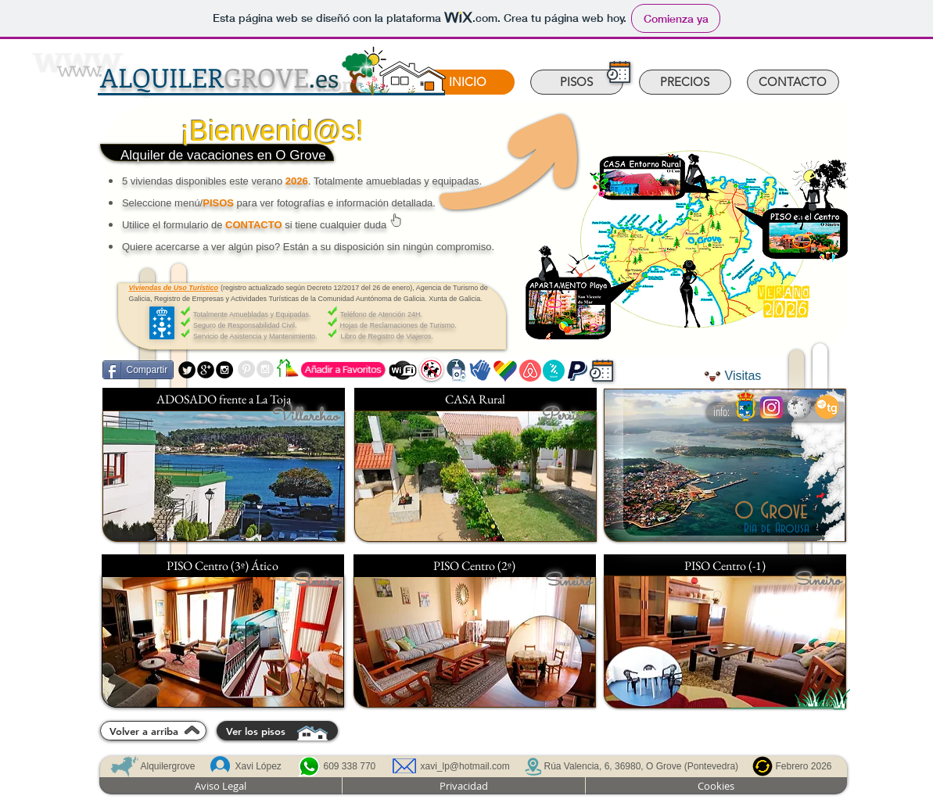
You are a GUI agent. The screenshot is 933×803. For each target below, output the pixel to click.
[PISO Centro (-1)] (725, 565)
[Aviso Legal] (220, 785)
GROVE (219, 77)
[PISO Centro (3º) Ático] (223, 565)
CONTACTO (253, 225)
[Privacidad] (464, 785)
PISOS (218, 203)
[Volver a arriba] (153, 730)
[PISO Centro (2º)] (474, 565)
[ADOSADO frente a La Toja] (223, 399)
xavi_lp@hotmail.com (465, 766)
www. (79, 67)
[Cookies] (716, 785)
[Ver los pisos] (277, 730)
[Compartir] (138, 369)
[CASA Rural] (475, 399)
